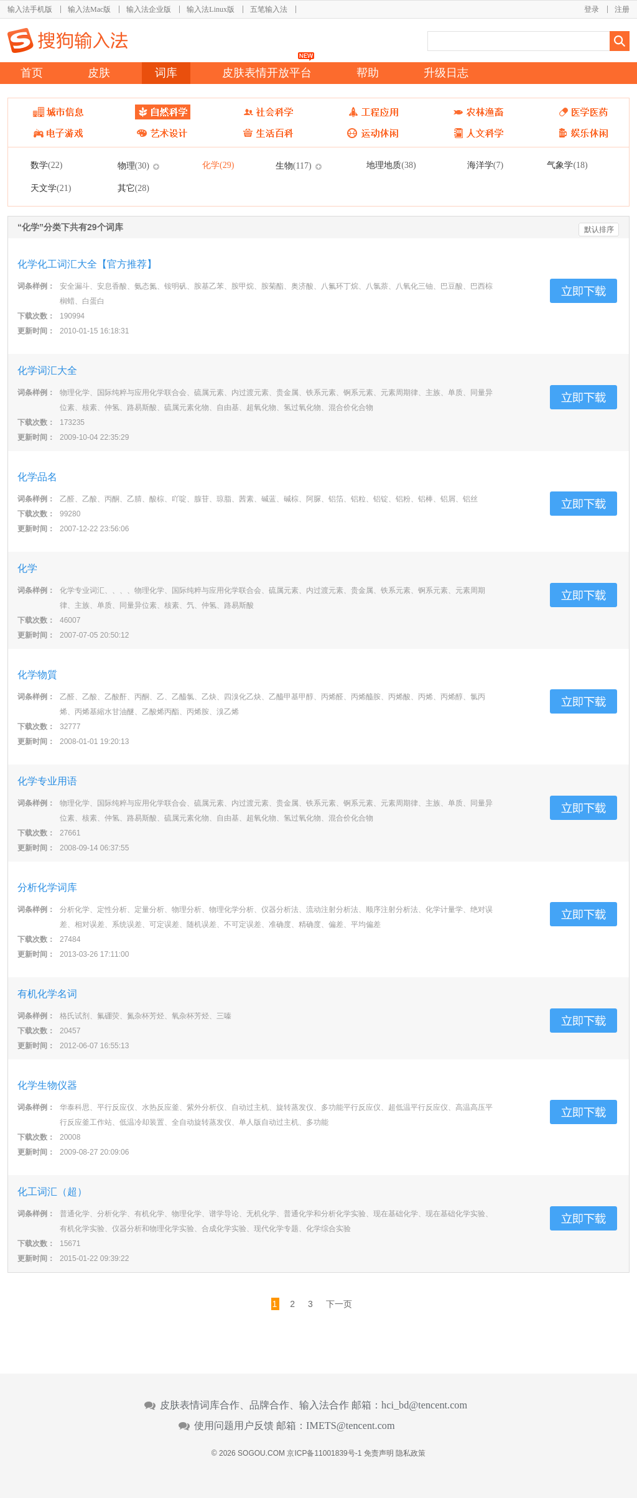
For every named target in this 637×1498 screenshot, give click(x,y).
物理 (133, 165)
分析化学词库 (47, 887)
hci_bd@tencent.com (424, 1405)
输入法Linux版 (211, 9)
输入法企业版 (148, 9)
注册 (622, 9)
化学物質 (37, 674)
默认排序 (599, 229)
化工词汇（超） (52, 1191)
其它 (133, 188)
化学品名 (37, 477)
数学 (46, 165)
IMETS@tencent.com (350, 1425)
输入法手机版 (29, 9)
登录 (591, 9)
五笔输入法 (268, 9)
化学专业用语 (47, 781)
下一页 (339, 1304)
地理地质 (391, 165)
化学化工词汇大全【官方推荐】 (87, 264)
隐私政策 (410, 1453)
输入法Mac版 (89, 9)
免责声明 (379, 1453)
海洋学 (485, 165)
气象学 (567, 165)
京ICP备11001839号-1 (324, 1453)
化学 (218, 165)
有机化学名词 (47, 994)
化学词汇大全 (47, 370)
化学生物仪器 (47, 1085)
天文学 (50, 188)
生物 (294, 165)
